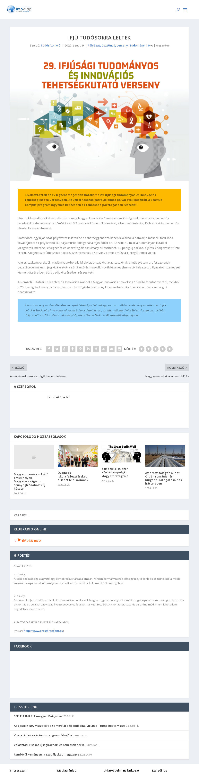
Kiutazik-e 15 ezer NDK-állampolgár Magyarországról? (114, 472)
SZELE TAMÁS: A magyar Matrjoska (38, 716)
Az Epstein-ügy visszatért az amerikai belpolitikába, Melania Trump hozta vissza (69, 726)
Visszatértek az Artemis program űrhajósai (43, 735)
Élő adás (28, 540)
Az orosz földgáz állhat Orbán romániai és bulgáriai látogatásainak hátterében (163, 478)
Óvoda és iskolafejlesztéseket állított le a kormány (73, 476)
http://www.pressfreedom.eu (43, 631)
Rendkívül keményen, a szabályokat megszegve (46, 754)
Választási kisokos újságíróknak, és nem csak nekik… (50, 745)
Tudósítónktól (51, 45)
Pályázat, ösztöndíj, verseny (108, 45)
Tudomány (137, 45)
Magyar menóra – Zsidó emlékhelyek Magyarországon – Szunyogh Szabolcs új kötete (31, 481)
